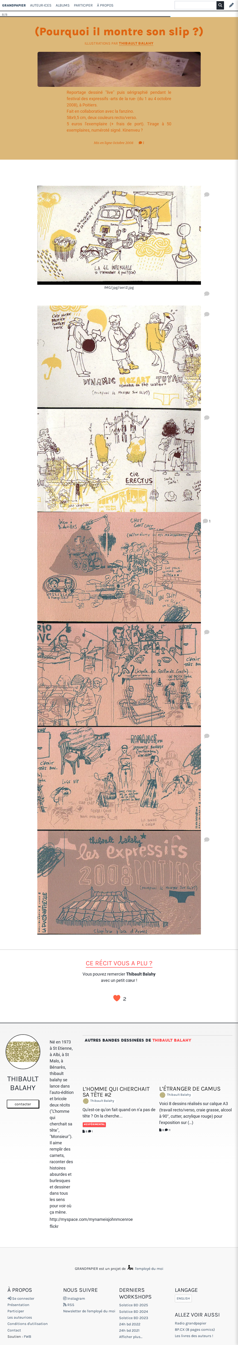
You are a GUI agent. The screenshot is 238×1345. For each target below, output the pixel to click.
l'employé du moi (145, 1268)
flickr (54, 1226)
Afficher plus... (130, 1336)
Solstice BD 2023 (133, 1318)
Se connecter (20, 1298)
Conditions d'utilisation (27, 1323)
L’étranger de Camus (189, 1088)
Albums (63, 5)
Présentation (18, 1305)
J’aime (116, 998)
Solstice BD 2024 (133, 1311)
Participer (83, 5)
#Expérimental (94, 1124)
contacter (23, 1104)
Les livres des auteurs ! (194, 1336)
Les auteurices (19, 1317)
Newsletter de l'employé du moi (89, 1311)
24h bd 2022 (129, 1324)
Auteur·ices (41, 5)
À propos (105, 5)
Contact (14, 1330)
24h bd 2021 (129, 1330)
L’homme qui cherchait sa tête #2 (116, 1091)
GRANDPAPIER (14, 5)
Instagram (74, 1298)
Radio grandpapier (190, 1323)
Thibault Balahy (136, 43)
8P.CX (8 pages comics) (195, 1329)
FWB (27, 1336)
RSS (68, 1305)
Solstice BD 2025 (133, 1305)
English (183, 1298)
